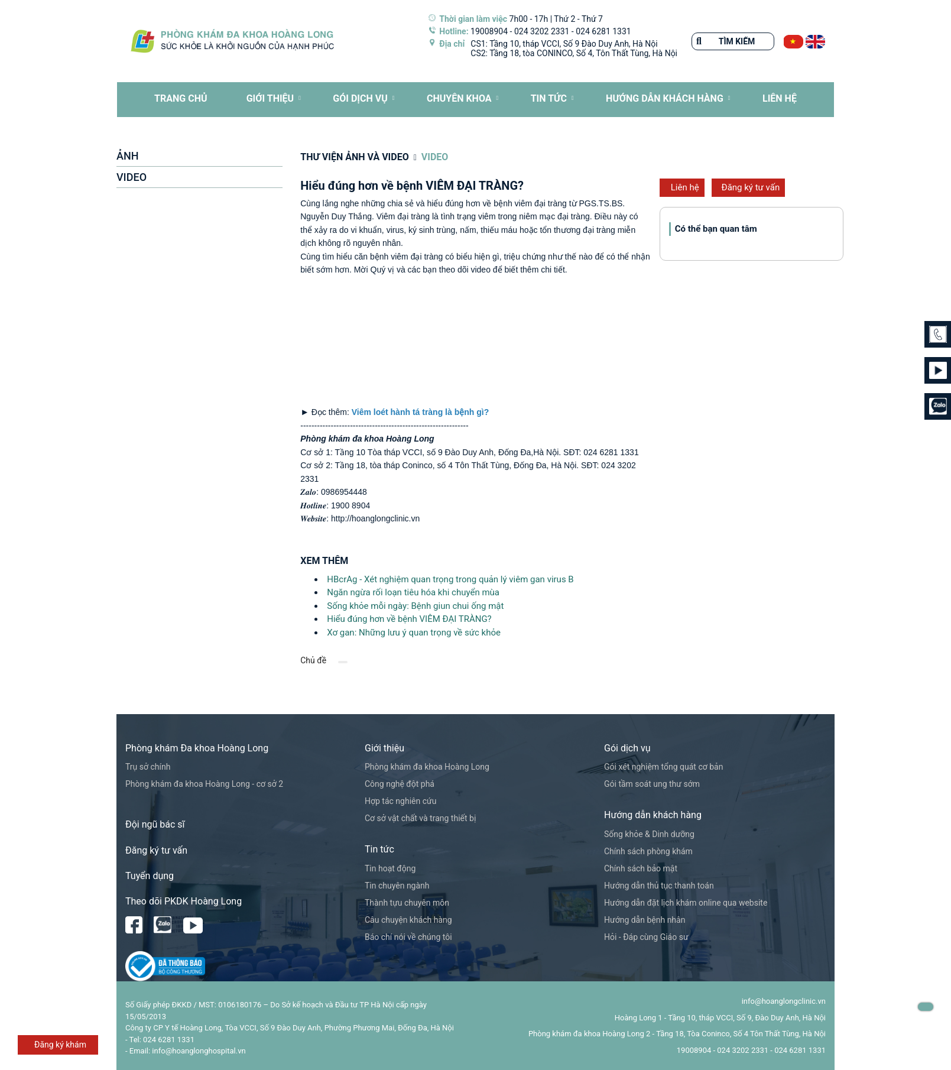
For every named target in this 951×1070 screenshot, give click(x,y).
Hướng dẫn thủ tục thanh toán (659, 885)
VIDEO (131, 177)
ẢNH (127, 156)
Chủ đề (313, 660)
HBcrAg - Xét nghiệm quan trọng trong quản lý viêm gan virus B (450, 579)
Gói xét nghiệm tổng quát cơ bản (663, 766)
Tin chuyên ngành (397, 885)
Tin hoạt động (390, 868)
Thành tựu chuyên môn (407, 902)
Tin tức (549, 98)
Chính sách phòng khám (648, 851)
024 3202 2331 (542, 31)
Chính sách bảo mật (640, 868)
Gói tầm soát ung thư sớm (652, 784)
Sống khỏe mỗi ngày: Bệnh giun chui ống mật (415, 606)
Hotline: (453, 31)
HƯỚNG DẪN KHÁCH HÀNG (664, 98)
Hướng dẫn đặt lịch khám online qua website (685, 902)
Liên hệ (685, 187)
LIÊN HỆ (779, 98)
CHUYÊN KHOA (459, 98)
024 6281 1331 (603, 31)
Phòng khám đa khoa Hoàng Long (427, 766)
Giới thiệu (270, 98)
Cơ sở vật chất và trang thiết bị (420, 818)
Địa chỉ (452, 43)
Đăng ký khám (60, 1044)
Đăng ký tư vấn (751, 187)
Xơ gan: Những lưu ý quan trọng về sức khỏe (414, 632)
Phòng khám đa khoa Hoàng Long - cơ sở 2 (204, 784)
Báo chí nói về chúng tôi (408, 937)
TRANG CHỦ (180, 98)
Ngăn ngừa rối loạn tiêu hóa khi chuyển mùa (413, 592)
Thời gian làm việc (473, 19)
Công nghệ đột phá (399, 784)
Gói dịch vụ (360, 98)
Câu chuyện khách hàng (408, 920)
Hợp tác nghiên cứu (400, 801)
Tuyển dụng (149, 875)
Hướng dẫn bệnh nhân (644, 920)
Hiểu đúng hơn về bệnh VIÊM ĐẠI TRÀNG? (409, 619)
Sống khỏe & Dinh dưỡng (649, 834)
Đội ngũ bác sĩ (155, 824)
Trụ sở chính (147, 766)
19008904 (489, 31)
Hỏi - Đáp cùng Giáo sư (646, 937)
